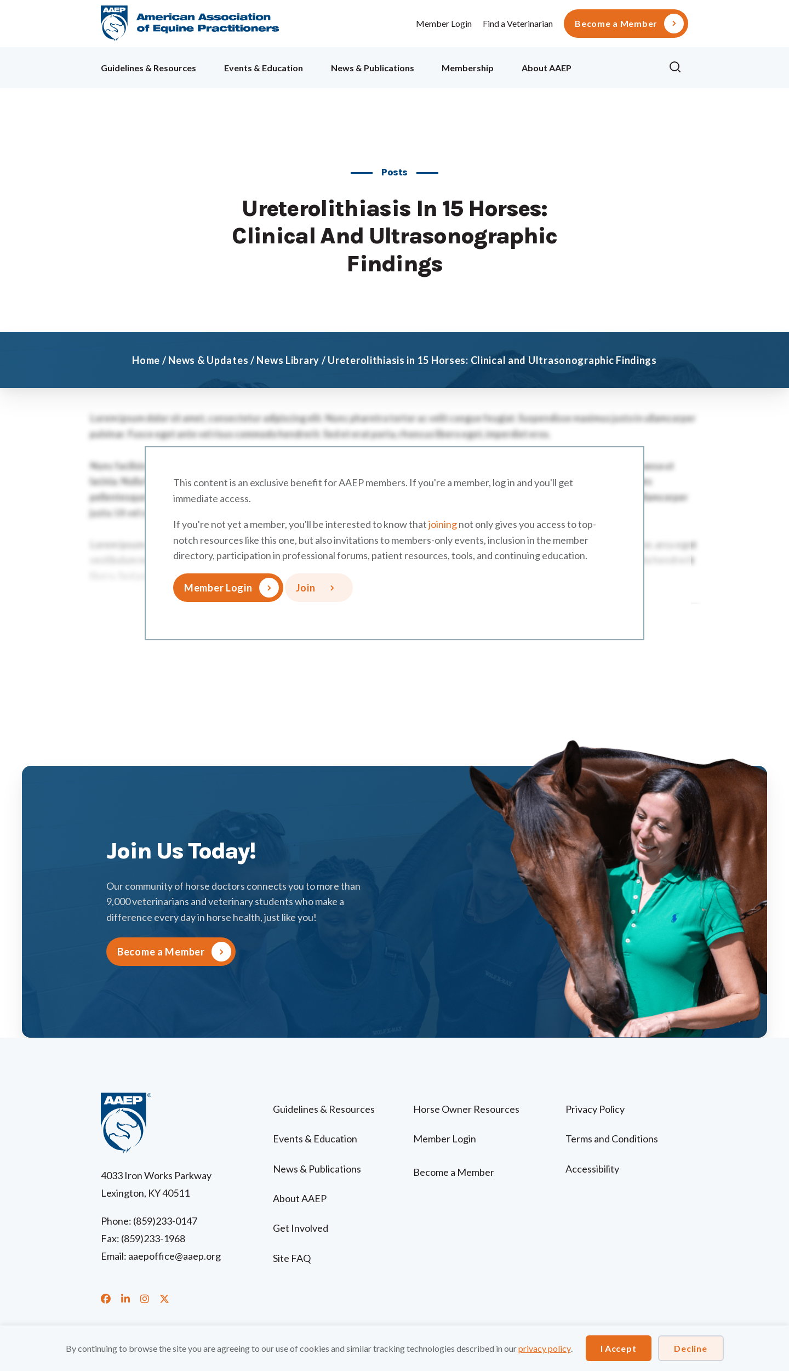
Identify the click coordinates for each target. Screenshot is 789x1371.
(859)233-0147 (165, 1221)
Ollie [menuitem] (620, 66)
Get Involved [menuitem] (300, 1228)
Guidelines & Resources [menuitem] (148, 67)
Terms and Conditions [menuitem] (611, 1139)
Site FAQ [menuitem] (292, 1258)
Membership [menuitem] (468, 67)
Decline (690, 1348)
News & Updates (208, 360)
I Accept (619, 1348)
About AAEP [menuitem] (546, 67)
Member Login (444, 23)
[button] (678, 67)
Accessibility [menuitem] (592, 1169)
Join (306, 588)
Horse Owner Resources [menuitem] (466, 1109)
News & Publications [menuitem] (372, 67)
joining (442, 524)
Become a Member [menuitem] (616, 23)
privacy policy (544, 1348)
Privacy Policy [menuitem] (595, 1109)
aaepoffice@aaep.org (174, 1256)
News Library (287, 360)
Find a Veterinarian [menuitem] (518, 23)
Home (146, 360)
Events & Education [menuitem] (263, 67)
